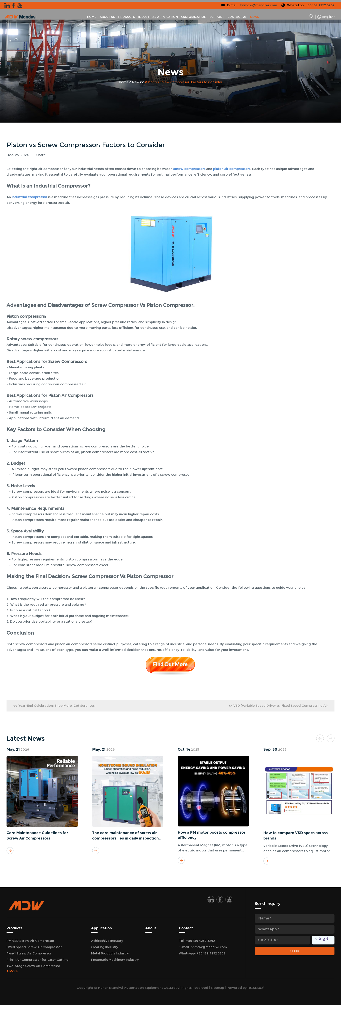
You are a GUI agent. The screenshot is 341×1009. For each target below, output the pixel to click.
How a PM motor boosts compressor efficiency (202, 837)
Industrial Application (158, 15)
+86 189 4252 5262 (211, 957)
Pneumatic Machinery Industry (115, 964)
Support (217, 15)
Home (91, 15)
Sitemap (217, 992)
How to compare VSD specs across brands (297, 837)
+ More (12, 975)
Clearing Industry (104, 951)
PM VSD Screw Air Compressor (30, 945)
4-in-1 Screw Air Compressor (29, 957)
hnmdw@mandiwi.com (257, 4)
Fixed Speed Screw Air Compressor (34, 951)
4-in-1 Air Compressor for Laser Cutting (38, 964)
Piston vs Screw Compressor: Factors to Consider (185, 82)
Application (101, 932)
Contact (186, 932)
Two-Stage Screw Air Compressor (33, 970)
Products (126, 15)
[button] (317, 739)
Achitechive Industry (107, 945)
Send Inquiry (268, 907)
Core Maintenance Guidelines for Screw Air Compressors (39, 837)
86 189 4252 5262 (320, 4)
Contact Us (237, 15)
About (150, 932)
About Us (107, 15)
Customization (193, 15)
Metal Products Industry (110, 957)
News (254, 15)
